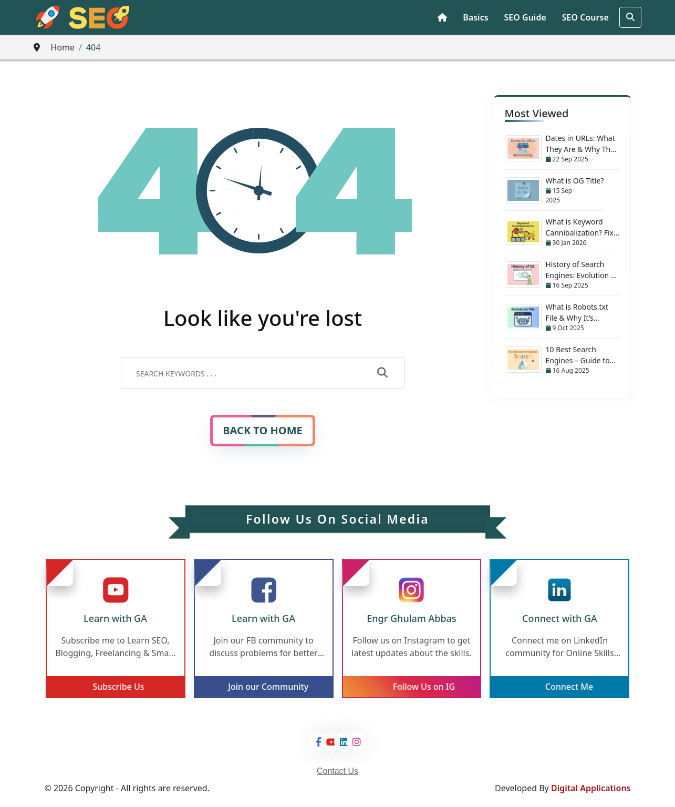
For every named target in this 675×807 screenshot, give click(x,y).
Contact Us (337, 771)
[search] (630, 17)
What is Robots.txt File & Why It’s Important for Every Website (580, 312)
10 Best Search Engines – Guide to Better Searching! (578, 355)
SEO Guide (525, 17)
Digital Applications (591, 788)
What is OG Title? (575, 181)
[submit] (382, 373)
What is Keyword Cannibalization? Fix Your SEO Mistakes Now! (580, 227)
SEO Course (585, 17)
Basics (475, 17)
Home (62, 47)
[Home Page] (442, 17)
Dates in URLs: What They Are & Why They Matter (582, 144)
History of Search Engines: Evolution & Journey (581, 270)
